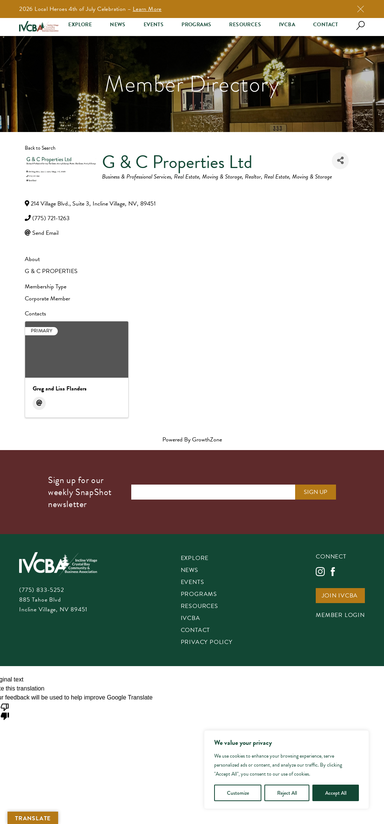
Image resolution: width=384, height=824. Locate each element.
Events (154, 25)
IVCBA (287, 25)
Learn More (147, 9)
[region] (286, 769)
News (118, 25)
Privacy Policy (206, 643)
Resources (245, 25)
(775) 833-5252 (41, 589)
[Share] (340, 160)
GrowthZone (207, 439)
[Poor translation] (4, 711)
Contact (325, 25)
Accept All (335, 793)
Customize (238, 793)
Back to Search (40, 148)
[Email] (39, 403)
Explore (80, 25)
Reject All (287, 793)
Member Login (340, 616)
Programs (196, 25)
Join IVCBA (340, 596)
